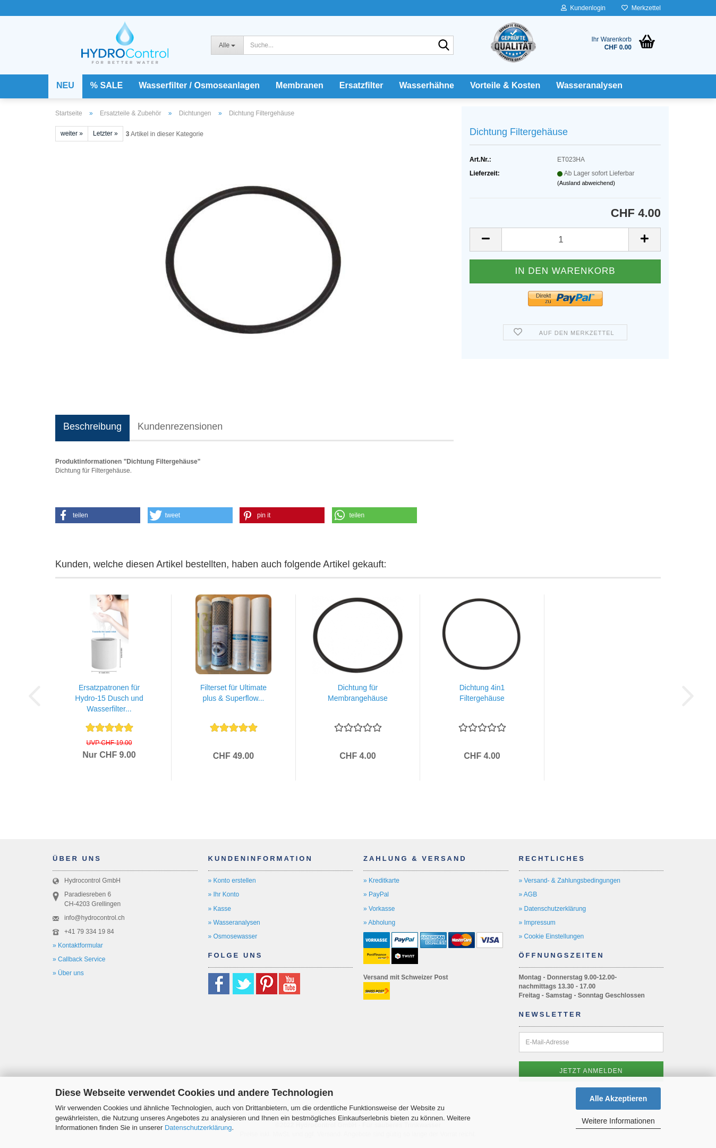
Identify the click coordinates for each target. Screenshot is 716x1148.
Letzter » (105, 133)
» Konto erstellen (232, 880)
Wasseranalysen (589, 85)
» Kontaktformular (78, 945)
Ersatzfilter (361, 85)
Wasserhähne (426, 85)
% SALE (106, 85)
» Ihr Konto (224, 894)
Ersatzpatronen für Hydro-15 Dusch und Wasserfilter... (109, 698)
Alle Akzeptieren (618, 1098)
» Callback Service (79, 959)
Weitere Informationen (618, 1121)
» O (213, 936)
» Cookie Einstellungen (551, 936)
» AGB (528, 894)
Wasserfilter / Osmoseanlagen (199, 85)
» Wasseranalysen (234, 922)
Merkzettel (641, 8)
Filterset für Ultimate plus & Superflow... (233, 692)
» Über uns (68, 973)
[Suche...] (227, 45)
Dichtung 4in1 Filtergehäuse (482, 692)
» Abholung (379, 922)
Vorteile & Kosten (505, 85)
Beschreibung (92, 426)
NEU (65, 85)
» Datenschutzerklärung (552, 908)
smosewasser (237, 936)
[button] (485, 240)
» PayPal (376, 894)
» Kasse (219, 908)
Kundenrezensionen (180, 426)
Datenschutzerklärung (198, 1128)
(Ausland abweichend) (586, 183)
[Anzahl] (565, 240)
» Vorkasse (379, 908)
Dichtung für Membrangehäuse (358, 692)
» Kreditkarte (381, 880)
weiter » (72, 133)
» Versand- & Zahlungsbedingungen (569, 880)
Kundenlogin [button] (583, 8)
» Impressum (537, 922)
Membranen (299, 85)
